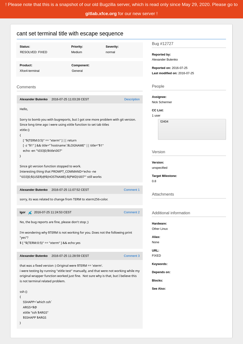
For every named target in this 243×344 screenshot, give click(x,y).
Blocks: (157, 280)
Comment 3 (132, 256)
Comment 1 (132, 190)
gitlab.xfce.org (101, 13)
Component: (80, 65)
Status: (25, 46)
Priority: (77, 46)
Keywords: (159, 264)
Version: (158, 162)
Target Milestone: (164, 176)
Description (132, 99)
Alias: (156, 237)
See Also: (159, 288)
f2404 (192, 122)
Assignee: (159, 97)
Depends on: (161, 272)
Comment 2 (132, 212)
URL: (155, 250)
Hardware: (159, 223)
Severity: (112, 46)
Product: (26, 65)
